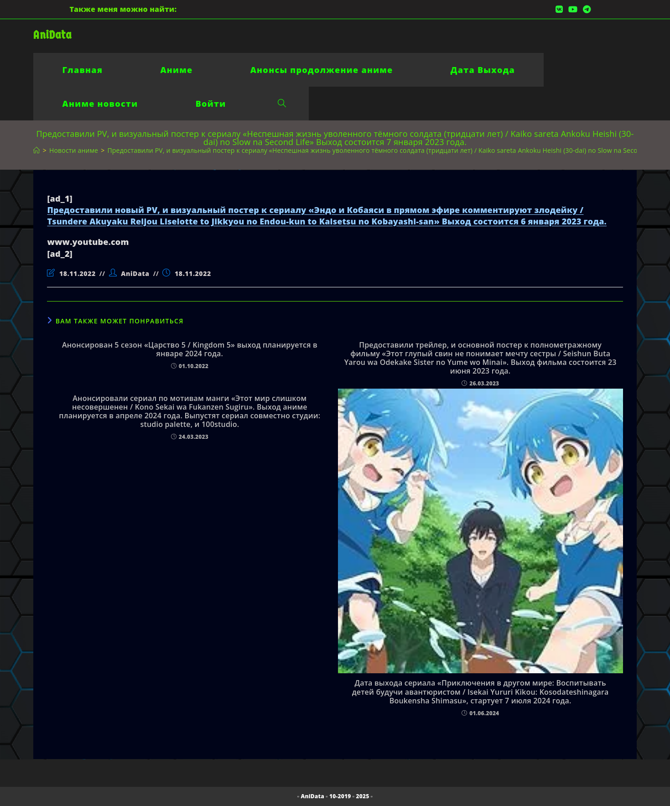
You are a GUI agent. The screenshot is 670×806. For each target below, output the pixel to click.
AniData (52, 35)
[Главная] (36, 150)
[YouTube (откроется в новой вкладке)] (573, 9)
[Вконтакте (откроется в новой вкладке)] (559, 9)
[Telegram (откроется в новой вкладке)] (585, 9)
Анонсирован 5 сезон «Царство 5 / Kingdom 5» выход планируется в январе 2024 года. (189, 349)
